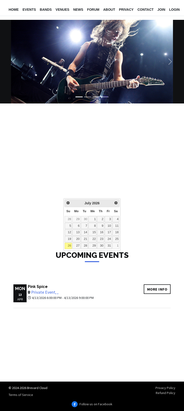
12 (69, 232)
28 (69, 219)
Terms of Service (21, 395)
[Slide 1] (79, 97)
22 (94, 239)
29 (78, 219)
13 (78, 232)
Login (174, 9)
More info (157, 289)
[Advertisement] (92, 154)
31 (109, 245)
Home (14, 9)
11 (117, 225)
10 (109, 225)
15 (94, 232)
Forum (93, 9)
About (109, 9)
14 (85, 232)
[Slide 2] (87, 97)
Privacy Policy (165, 388)
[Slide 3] (96, 97)
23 (101, 239)
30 (85, 219)
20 (78, 239)
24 (109, 239)
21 (85, 239)
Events (29, 9)
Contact (146, 9)
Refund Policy (165, 393)
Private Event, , (44, 292)
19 (69, 239)
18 (117, 232)
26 (69, 245)
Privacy (126, 9)
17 (109, 232)
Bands (46, 9)
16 (101, 232)
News (78, 9)
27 (78, 245)
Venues (62, 9)
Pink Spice (38, 286)
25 (117, 239)
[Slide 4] (105, 97)
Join (161, 9)
